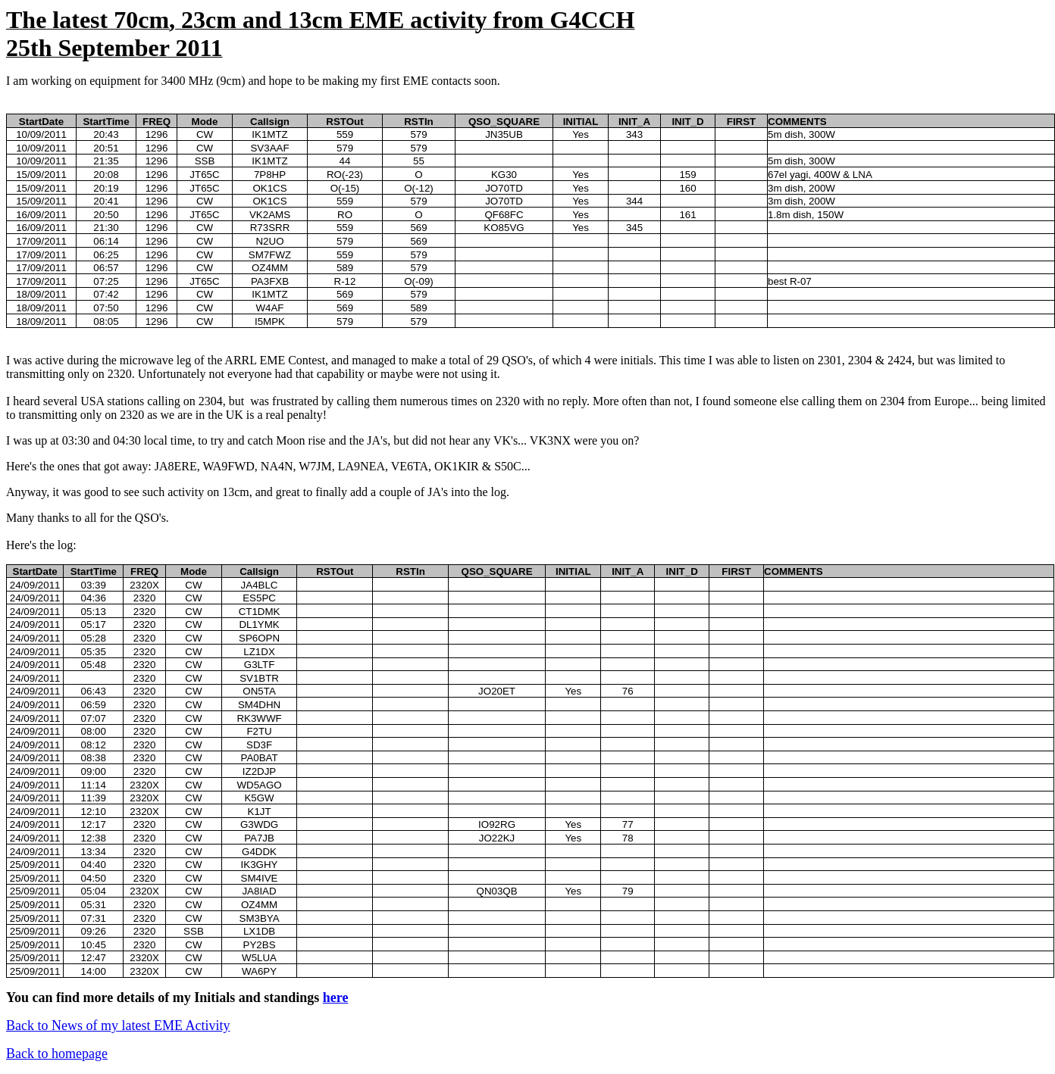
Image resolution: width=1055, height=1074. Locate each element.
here (336, 997)
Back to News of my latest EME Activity (118, 1025)
